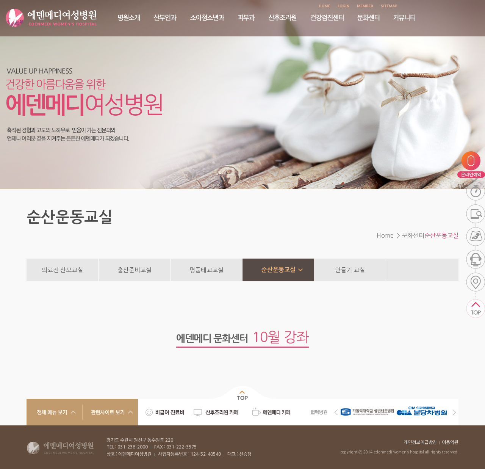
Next (454, 412)
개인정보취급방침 (420, 442)
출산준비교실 (134, 270)
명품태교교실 (206, 270)
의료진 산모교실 (62, 270)
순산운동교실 (278, 270)
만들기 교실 (350, 270)
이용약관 (450, 442)
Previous (336, 412)
